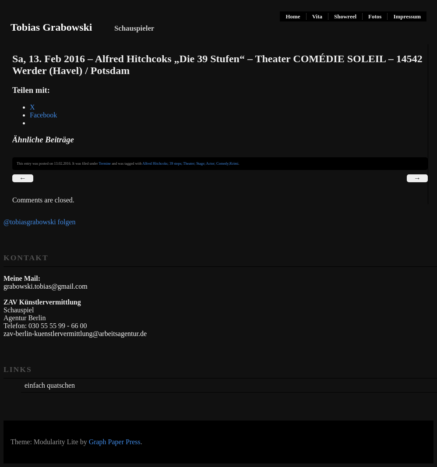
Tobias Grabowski (51, 27)
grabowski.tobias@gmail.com (46, 286)
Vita (317, 16)
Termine (105, 164)
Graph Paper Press (115, 442)
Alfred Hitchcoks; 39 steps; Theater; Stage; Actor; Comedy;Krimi (190, 164)
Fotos (374, 16)
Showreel (345, 16)
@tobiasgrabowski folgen (39, 222)
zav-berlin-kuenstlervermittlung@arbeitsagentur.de (75, 333)
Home (292, 16)
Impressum (407, 16)
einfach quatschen (50, 385)
